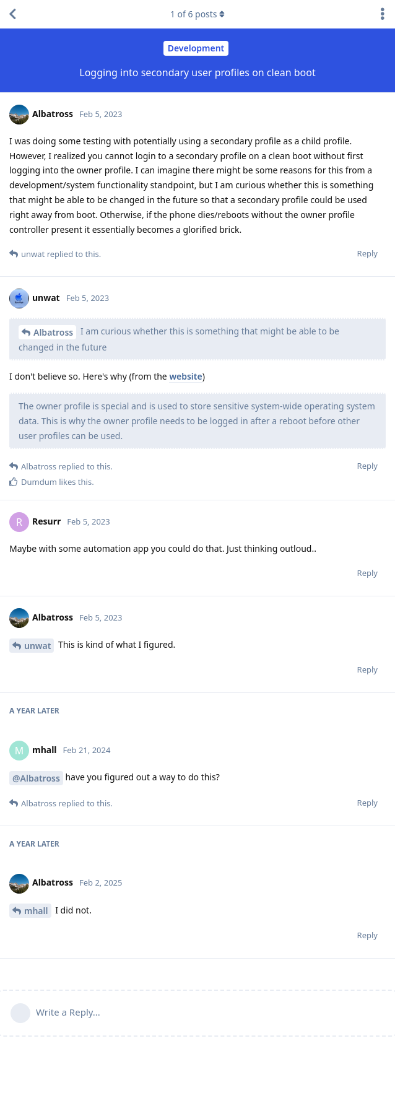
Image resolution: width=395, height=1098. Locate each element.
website (185, 376)
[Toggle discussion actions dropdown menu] (382, 14)
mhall (36, 911)
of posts (197, 14)
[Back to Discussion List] (12, 14)
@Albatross (36, 778)
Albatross (53, 332)
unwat (37, 645)
